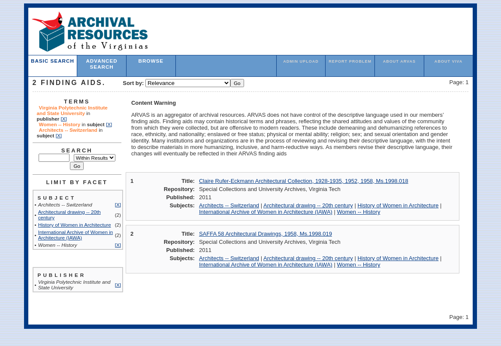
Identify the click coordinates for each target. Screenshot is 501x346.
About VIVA (448, 61)
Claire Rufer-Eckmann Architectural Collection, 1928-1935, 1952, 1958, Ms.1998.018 (303, 181)
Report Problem (350, 61)
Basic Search (52, 61)
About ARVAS (399, 61)
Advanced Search (101, 64)
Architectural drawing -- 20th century (308, 205)
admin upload (301, 61)
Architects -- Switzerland (229, 205)
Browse (150, 61)
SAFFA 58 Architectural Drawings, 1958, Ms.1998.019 (265, 234)
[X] (63, 118)
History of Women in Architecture (74, 225)
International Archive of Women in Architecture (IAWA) (75, 234)
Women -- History (358, 212)
